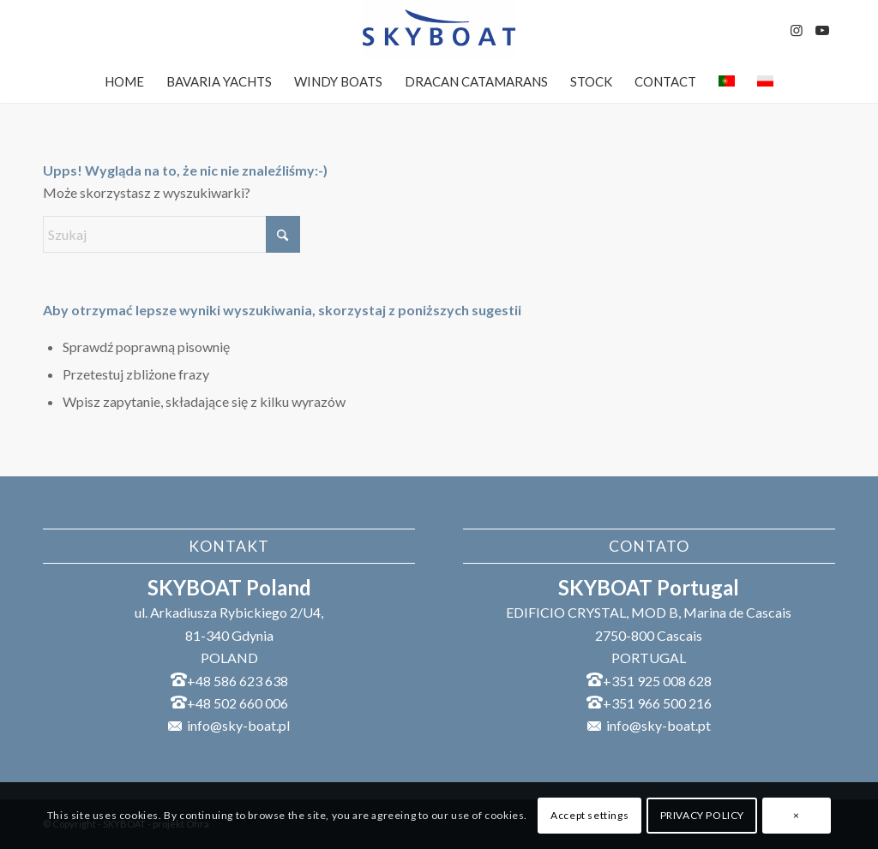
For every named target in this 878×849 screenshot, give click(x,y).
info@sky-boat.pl (238, 725)
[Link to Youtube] (822, 30)
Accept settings (589, 815)
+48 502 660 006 (237, 703)
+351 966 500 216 (657, 703)
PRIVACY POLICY (702, 815)
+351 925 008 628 (657, 681)
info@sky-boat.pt (658, 725)
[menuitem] (124, 81)
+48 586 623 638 (237, 681)
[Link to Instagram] (796, 30)
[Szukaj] (171, 234)
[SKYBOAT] (439, 30)
